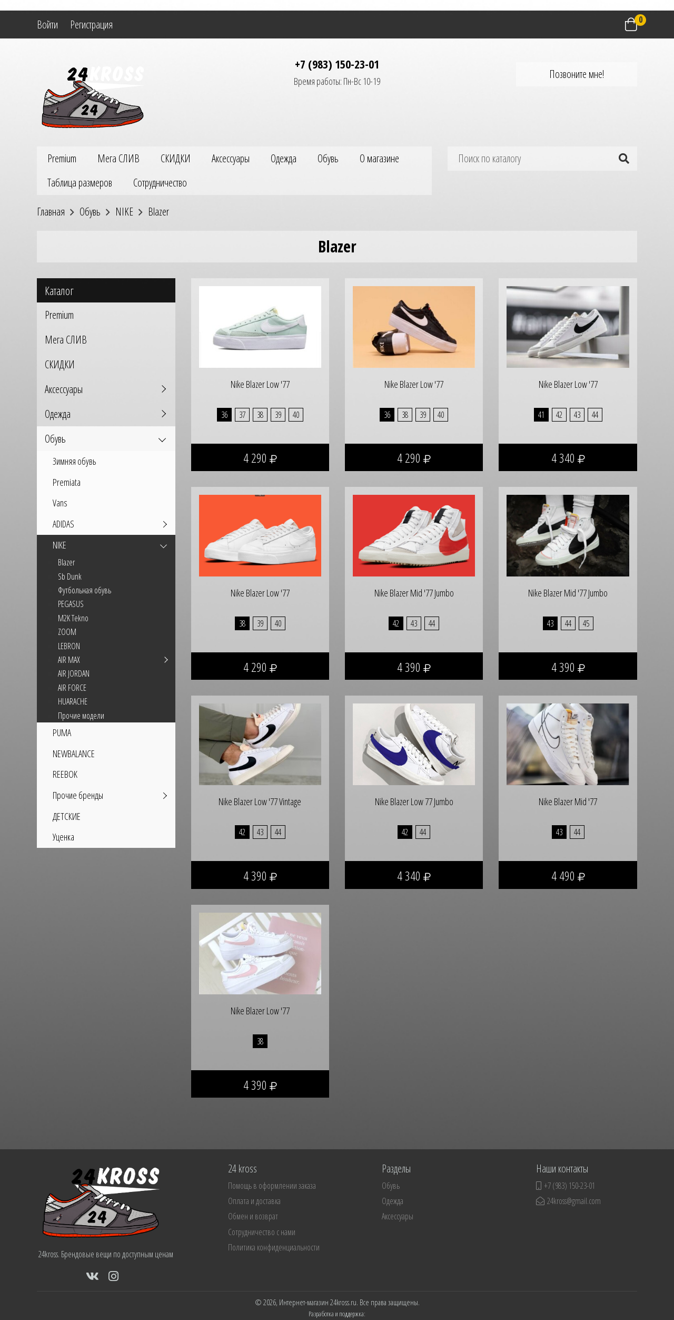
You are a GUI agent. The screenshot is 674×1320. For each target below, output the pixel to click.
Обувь (328, 158)
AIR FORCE (72, 687)
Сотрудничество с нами (261, 1232)
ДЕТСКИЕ (67, 816)
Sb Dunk (70, 576)
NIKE (59, 545)
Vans (60, 502)
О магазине (379, 158)
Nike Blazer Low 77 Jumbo (414, 801)
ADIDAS (63, 523)
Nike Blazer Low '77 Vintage (260, 801)
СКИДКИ (176, 158)
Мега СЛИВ (118, 158)
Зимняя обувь (74, 461)
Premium (61, 158)
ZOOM (67, 632)
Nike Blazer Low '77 (260, 384)
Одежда (283, 158)
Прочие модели (81, 715)
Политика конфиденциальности (274, 1247)
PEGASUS (71, 604)
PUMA (62, 732)
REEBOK (65, 774)
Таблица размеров (79, 182)
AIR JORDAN (74, 673)
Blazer (66, 562)
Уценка (63, 836)
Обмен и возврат (253, 1216)
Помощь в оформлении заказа (272, 1185)
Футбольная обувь (84, 590)
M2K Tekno (73, 618)
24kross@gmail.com (568, 1201)
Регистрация (91, 24)
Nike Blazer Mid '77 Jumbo (414, 592)
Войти (47, 24)
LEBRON (69, 646)
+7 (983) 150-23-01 (337, 64)
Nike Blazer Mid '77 (568, 801)
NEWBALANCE (74, 753)
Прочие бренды (78, 795)
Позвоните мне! (576, 74)
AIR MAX (69, 660)
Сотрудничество (160, 182)
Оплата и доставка (254, 1201)
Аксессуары (231, 158)
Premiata (67, 482)
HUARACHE (72, 701)
